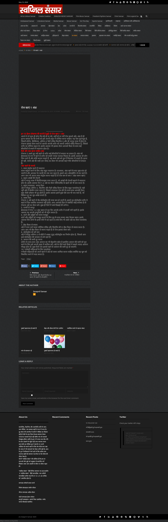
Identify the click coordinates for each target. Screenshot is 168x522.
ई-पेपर (45, 31)
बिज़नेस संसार (82, 26)
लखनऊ (118, 21)
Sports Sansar (97, 21)
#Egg (28, 259)
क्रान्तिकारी (109, 21)
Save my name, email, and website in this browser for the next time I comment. (50, 398)
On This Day (84, 21)
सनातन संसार (84, 36)
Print (78, 111)
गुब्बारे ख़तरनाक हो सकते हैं (29, 328)
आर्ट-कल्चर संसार (126, 26)
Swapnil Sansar (32, 111)
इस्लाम (94, 36)
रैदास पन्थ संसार (25, 40)
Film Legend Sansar (134, 16)
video (53, 31)
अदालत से (34, 26)
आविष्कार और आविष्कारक (132, 21)
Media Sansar (58, 21)
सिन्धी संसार (36, 40)
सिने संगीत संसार (125, 31)
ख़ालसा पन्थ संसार (104, 36)
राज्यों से (72, 26)
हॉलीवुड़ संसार (113, 31)
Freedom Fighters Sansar (102, 16)
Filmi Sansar (119, 16)
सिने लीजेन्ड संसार (100, 31)
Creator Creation (45, 16)
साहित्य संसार (45, 36)
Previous (34, 273)
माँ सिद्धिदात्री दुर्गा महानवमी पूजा (94, 427)
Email (85, 111)
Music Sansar (72, 21)
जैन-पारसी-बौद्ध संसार (131, 36)
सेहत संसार (65, 36)
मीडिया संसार (78, 31)
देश (59, 26)
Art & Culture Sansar (28, 16)
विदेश (99, 26)
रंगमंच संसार (34, 36)
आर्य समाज (24, 36)
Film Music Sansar (82, 16)
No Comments (65, 111)
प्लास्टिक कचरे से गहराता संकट (76, 328)
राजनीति (92, 26)
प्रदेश (64, 26)
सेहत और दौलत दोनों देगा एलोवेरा (53, 328)
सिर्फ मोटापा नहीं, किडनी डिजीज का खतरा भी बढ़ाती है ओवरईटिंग (40, 276)
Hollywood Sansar (27, 21)
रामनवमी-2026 (90, 432)
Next (76, 273)
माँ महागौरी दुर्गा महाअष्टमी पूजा (94, 436)
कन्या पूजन (89, 441)
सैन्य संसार (67, 31)
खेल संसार (51, 26)
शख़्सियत (107, 26)
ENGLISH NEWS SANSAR (63, 16)
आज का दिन (24, 26)
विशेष (115, 26)
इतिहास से (56, 36)
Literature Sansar (43, 21)
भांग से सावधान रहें (26, 351)
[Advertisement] (54, 123)
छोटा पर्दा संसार (25, 31)
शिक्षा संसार (36, 31)
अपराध (43, 26)
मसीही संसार (117, 36)
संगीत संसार (136, 31)
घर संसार (74, 36)
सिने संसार (88, 31)
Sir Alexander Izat (91, 423)
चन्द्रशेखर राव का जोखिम (71, 275)
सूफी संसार (47, 40)
